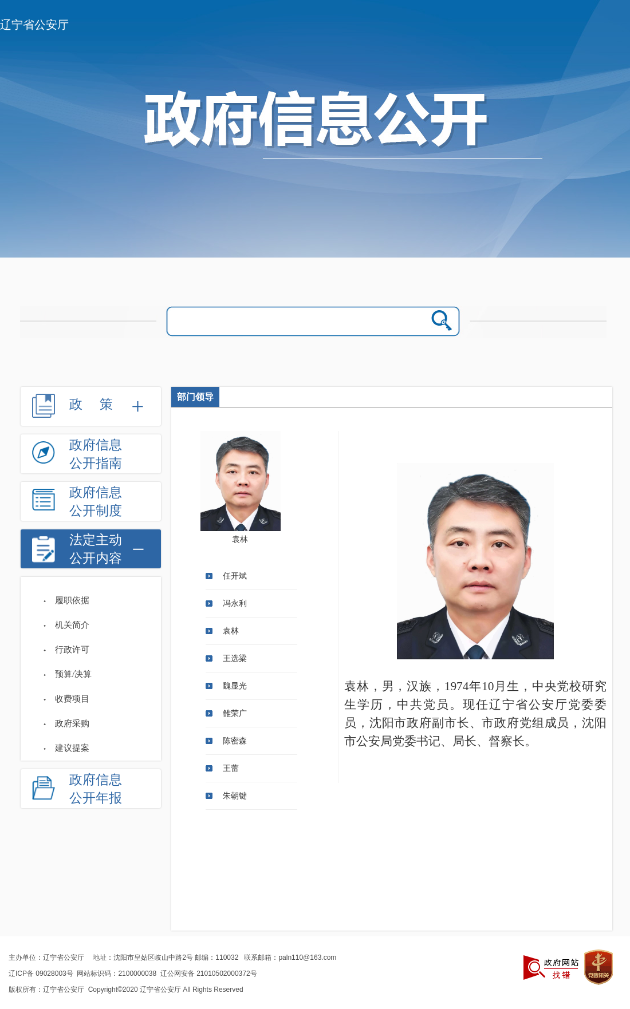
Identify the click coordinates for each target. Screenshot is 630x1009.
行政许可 (72, 649)
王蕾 (231, 768)
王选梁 (235, 658)
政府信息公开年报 (95, 789)
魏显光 (235, 686)
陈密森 (235, 741)
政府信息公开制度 (95, 501)
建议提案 (72, 748)
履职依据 (72, 600)
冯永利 (235, 603)
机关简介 (72, 625)
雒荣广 (235, 713)
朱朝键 (235, 796)
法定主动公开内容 (95, 549)
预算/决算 (73, 674)
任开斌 (235, 576)
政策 (99, 404)
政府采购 (72, 723)
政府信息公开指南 (95, 454)
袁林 (231, 631)
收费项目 (72, 698)
